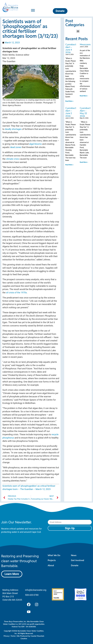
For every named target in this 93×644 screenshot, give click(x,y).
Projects (52, 560)
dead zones (15, 147)
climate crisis (12, 159)
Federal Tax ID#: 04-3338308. (24, 627)
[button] (78, 31)
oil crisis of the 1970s (16, 292)
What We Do (54, 555)
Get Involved (77, 560)
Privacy (6, 636)
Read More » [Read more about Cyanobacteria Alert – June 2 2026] (69, 165)
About (51, 565)
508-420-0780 (32, 595)
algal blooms (35, 144)
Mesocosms (85, 44)
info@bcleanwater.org (35, 590)
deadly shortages (13, 129)
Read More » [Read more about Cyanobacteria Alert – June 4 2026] (69, 101)
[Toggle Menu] (33, 10)
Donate (74, 565)
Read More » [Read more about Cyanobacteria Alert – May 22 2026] (84, 162)
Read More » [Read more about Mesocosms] (84, 96)
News (73, 555)
